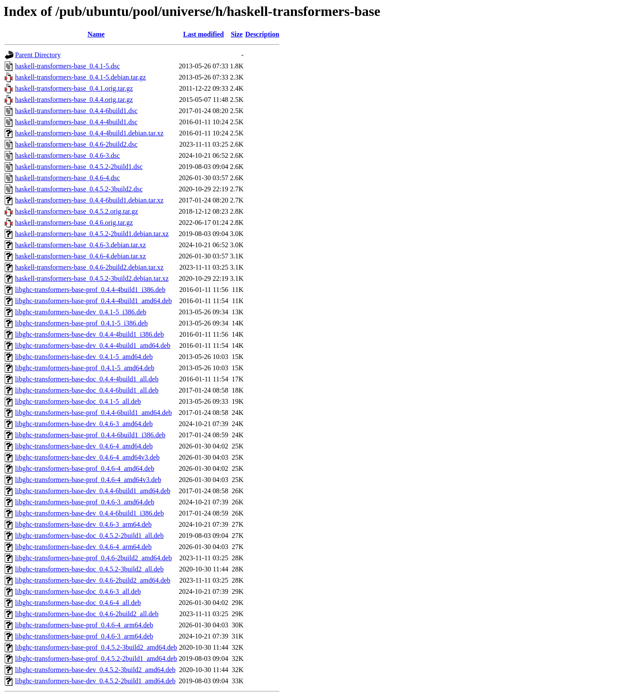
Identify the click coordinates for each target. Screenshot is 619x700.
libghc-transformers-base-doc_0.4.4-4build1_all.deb (87, 379)
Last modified (203, 34)
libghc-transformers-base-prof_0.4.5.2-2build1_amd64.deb (96, 658)
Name (95, 34)
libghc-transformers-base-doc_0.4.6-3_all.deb (78, 591)
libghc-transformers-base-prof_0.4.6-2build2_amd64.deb (93, 558)
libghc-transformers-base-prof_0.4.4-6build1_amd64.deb (93, 412)
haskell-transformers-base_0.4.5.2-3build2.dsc (79, 189)
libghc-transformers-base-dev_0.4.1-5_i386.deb (80, 312)
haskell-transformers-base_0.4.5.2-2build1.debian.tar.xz (92, 233)
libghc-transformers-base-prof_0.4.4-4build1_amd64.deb (93, 300)
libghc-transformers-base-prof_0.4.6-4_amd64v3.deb (88, 479)
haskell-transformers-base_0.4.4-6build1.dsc (76, 110)
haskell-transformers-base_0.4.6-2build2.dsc (76, 144)
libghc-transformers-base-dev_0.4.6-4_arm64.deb (83, 546)
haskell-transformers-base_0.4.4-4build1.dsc (76, 122)
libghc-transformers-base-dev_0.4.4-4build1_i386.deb (89, 334)
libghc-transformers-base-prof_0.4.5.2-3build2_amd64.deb (96, 647)
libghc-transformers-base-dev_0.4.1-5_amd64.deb (84, 356)
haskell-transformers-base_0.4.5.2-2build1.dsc (79, 166)
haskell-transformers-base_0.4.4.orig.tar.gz (74, 99)
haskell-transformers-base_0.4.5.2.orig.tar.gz (76, 211)
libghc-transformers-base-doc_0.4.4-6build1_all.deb (87, 390)
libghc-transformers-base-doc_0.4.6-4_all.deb (78, 602)
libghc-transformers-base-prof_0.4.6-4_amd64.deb (84, 468)
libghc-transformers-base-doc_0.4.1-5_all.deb (78, 401)
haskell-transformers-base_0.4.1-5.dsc (67, 66)
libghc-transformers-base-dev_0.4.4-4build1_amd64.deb (92, 345)
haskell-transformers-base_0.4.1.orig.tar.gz (74, 88)
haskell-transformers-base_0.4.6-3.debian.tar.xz (80, 245)
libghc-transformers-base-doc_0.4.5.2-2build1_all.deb (89, 535)
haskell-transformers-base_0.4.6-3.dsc (67, 155)
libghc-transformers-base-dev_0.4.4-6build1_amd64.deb (92, 490)
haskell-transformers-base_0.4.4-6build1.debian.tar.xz (89, 200)
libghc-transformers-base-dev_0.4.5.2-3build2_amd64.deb (95, 669)
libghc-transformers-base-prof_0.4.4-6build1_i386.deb (90, 435)
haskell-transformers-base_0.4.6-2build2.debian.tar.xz (89, 267)
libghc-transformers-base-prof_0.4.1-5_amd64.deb (84, 367)
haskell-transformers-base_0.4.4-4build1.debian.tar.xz (89, 133)
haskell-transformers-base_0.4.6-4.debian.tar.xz (80, 256)
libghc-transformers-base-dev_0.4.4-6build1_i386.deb (89, 513)
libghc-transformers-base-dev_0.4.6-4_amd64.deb (84, 446)
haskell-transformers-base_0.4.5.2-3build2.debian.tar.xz (92, 278)
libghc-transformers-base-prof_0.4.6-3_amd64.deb (84, 502)
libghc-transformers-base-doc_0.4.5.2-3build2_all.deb (89, 569)
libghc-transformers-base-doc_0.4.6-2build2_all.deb (87, 613)
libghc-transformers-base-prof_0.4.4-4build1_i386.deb (90, 289)
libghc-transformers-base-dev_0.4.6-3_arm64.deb (83, 524)
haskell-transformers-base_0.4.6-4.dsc (67, 177)
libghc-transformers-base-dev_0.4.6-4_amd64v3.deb (87, 457)
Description (262, 34)
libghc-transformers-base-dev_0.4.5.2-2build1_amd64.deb (95, 681)
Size (237, 34)
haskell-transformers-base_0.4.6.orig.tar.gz (74, 222)
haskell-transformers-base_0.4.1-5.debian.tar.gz (80, 77)
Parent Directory (38, 54)
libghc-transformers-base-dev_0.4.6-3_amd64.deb (84, 423)
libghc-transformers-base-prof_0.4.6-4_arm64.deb (84, 625)
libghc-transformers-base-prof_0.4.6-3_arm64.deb (84, 636)
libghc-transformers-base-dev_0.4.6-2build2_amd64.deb (92, 580)
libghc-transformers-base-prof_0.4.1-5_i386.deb (81, 323)
